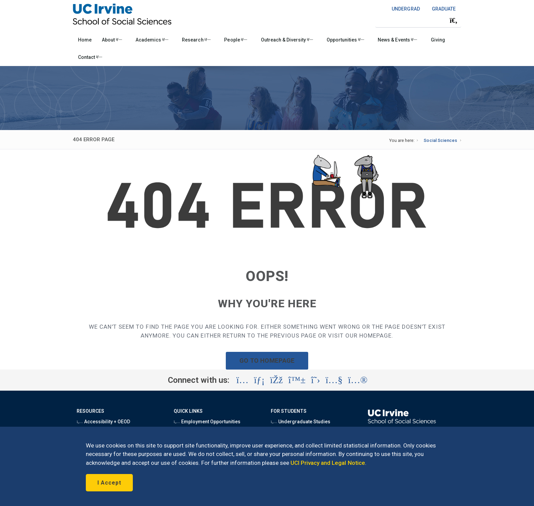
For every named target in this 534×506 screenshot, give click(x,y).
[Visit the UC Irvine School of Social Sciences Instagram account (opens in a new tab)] (242, 380)
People (235, 40)
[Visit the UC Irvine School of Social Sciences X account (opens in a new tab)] (315, 380)
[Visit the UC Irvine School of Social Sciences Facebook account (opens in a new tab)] (276, 380)
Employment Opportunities (207, 421)
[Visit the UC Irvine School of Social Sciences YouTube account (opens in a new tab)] (334, 380)
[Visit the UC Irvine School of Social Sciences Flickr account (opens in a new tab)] (357, 380)
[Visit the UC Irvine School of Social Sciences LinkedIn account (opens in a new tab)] (259, 380)
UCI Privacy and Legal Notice (327, 462)
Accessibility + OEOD (103, 421)
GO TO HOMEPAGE (267, 360)
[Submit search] (453, 20)
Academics (152, 40)
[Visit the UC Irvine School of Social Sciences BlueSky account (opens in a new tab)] (297, 380)
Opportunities (345, 40)
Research (196, 40)
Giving (438, 40)
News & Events (397, 40)
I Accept (109, 482)
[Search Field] (418, 20)
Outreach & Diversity (287, 40)
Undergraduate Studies (300, 421)
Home (85, 40)
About (112, 40)
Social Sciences (440, 140)
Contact (90, 57)
